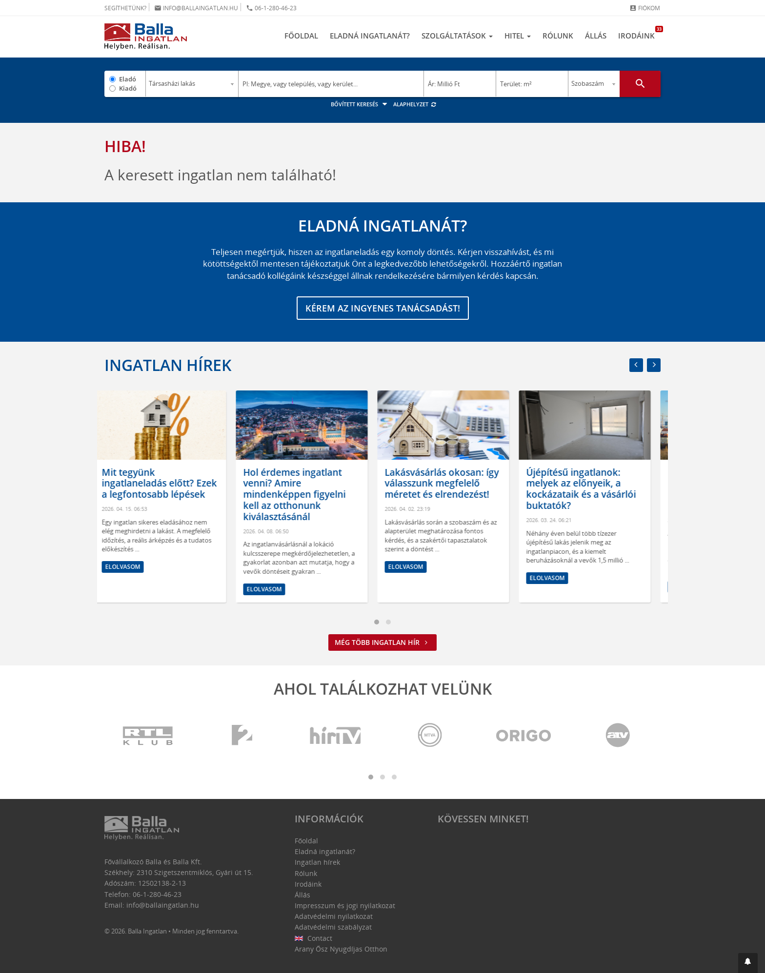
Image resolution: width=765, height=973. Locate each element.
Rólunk (558, 35)
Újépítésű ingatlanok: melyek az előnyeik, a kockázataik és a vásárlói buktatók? (591, 489)
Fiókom (644, 8)
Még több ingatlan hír (382, 642)
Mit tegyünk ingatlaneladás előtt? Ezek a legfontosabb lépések (169, 483)
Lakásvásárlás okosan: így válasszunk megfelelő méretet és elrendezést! (452, 483)
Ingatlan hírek (167, 364)
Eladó (127, 79)
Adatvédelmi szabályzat (333, 927)
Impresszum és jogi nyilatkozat (345, 905)
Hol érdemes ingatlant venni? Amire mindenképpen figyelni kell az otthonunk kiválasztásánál (304, 494)
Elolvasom (132, 567)
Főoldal (301, 35)
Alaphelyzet (415, 104)
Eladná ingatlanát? (370, 35)
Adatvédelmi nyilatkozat (334, 916)
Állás (595, 35)
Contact (313, 938)
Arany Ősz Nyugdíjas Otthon (341, 949)
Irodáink (639, 33)
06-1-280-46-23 (271, 8)
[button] (748, 963)
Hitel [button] (517, 35)
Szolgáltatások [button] (457, 35)
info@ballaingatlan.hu (196, 8)
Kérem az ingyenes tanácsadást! (382, 308)
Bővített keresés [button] (360, 104)
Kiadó (128, 88)
